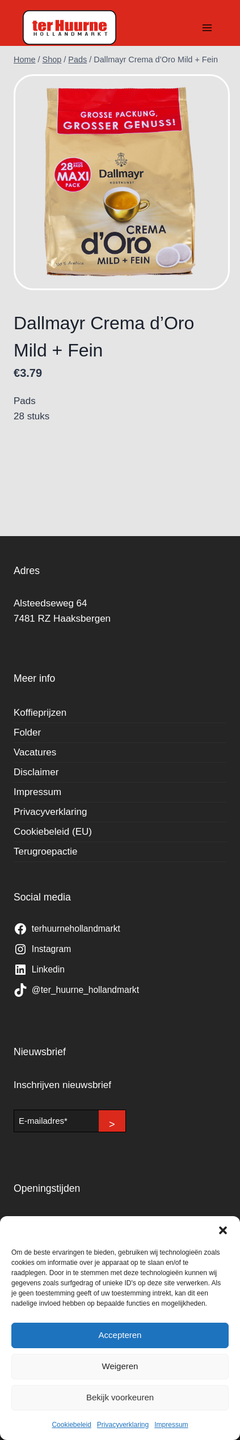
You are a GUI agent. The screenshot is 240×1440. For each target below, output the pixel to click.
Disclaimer (36, 772)
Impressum (171, 1425)
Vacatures (35, 752)
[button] (223, 1230)
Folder (27, 732)
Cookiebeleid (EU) (53, 831)
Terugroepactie (45, 851)
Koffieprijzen (40, 712)
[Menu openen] (206, 27)
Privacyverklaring (123, 1425)
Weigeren (120, 1366)
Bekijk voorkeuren (120, 1397)
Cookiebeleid (71, 1425)
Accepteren (120, 1335)
